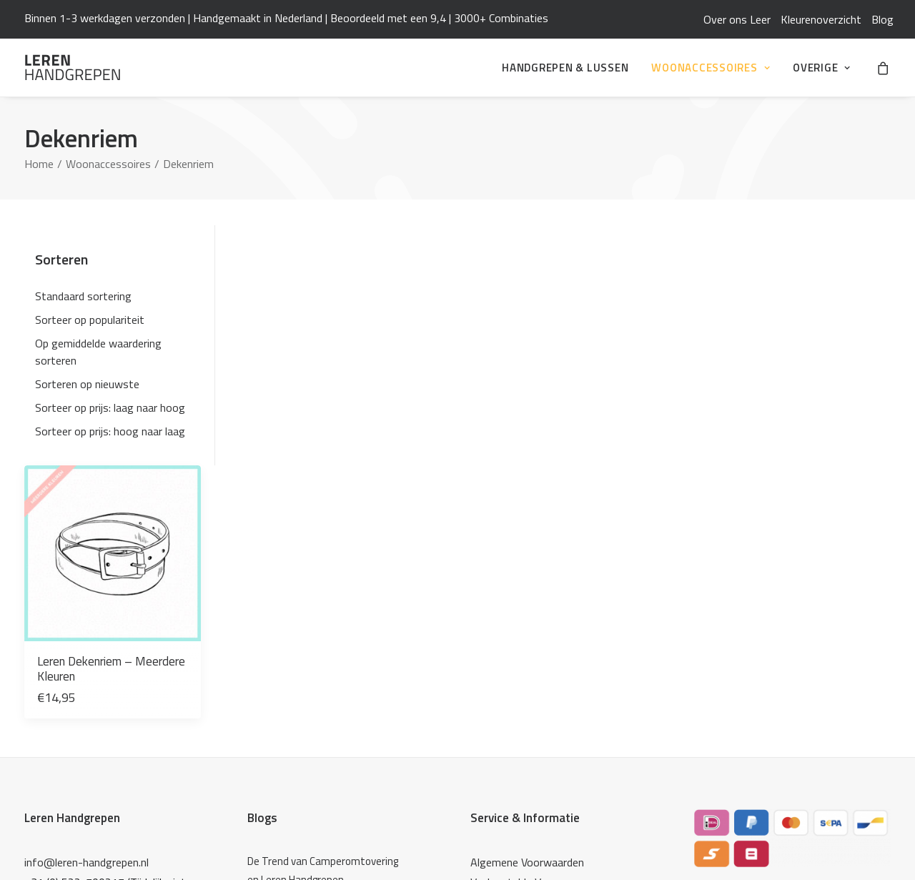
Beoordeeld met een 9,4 (388, 17)
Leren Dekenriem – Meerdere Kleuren (301, 404)
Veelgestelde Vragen (519, 629)
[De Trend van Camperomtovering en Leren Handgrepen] (326, 619)
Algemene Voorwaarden (527, 609)
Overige (822, 67)
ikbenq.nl (871, 845)
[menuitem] (737, 19)
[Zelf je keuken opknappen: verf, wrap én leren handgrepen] (326, 661)
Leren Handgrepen (72, 565)
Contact (489, 669)
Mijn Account (501, 649)
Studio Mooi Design (517, 782)
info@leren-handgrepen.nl (86, 609)
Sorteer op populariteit (89, 319)
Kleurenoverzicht (821, 19)
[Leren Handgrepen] (72, 67)
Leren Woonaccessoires (527, 742)
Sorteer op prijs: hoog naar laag (110, 431)
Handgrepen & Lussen (565, 67)
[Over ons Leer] (326, 692)
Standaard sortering (83, 296)
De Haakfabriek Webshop (531, 762)
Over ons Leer (737, 19)
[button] (317, 301)
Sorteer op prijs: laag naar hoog (110, 407)
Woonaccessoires (710, 67)
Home (39, 163)
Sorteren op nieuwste (87, 383)
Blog (882, 19)
